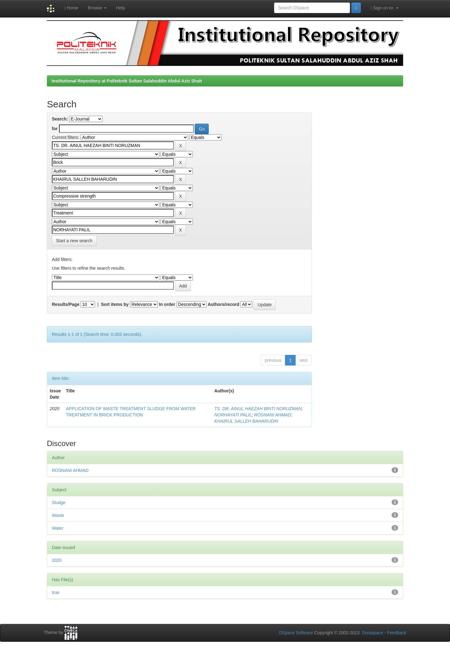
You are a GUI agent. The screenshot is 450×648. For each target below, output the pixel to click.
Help (120, 7)
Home (71, 8)
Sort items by (115, 304)
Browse (97, 7)
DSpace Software (296, 632)
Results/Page (65, 304)
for (55, 128)
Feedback (396, 632)
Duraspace (372, 632)
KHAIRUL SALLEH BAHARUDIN (246, 421)
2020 (57, 560)
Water (57, 528)
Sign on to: (384, 8)
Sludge (59, 502)
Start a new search (74, 240)
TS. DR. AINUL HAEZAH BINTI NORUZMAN (258, 408)
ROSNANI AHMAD (272, 414)
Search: (60, 118)
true (55, 592)
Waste (58, 515)
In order (167, 304)
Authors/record (223, 304)
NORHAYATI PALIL (233, 414)
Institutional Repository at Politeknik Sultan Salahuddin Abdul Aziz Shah (127, 80)
